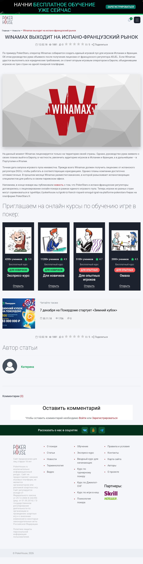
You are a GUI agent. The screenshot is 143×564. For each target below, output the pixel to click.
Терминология (56, 467)
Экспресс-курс (86, 454)
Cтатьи (51, 454)
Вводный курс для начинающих (86, 465)
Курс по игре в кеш (86, 503)
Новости (52, 461)
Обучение (83, 447)
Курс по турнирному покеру (85, 480)
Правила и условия (114, 450)
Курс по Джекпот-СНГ (86, 493)
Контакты (114, 458)
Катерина (27, 366)
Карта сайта (115, 465)
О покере (53, 447)
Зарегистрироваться (104, 418)
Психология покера (85, 514)
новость (59, 184)
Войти (82, 418)
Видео (51, 474)
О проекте (114, 478)
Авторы (113, 471)
